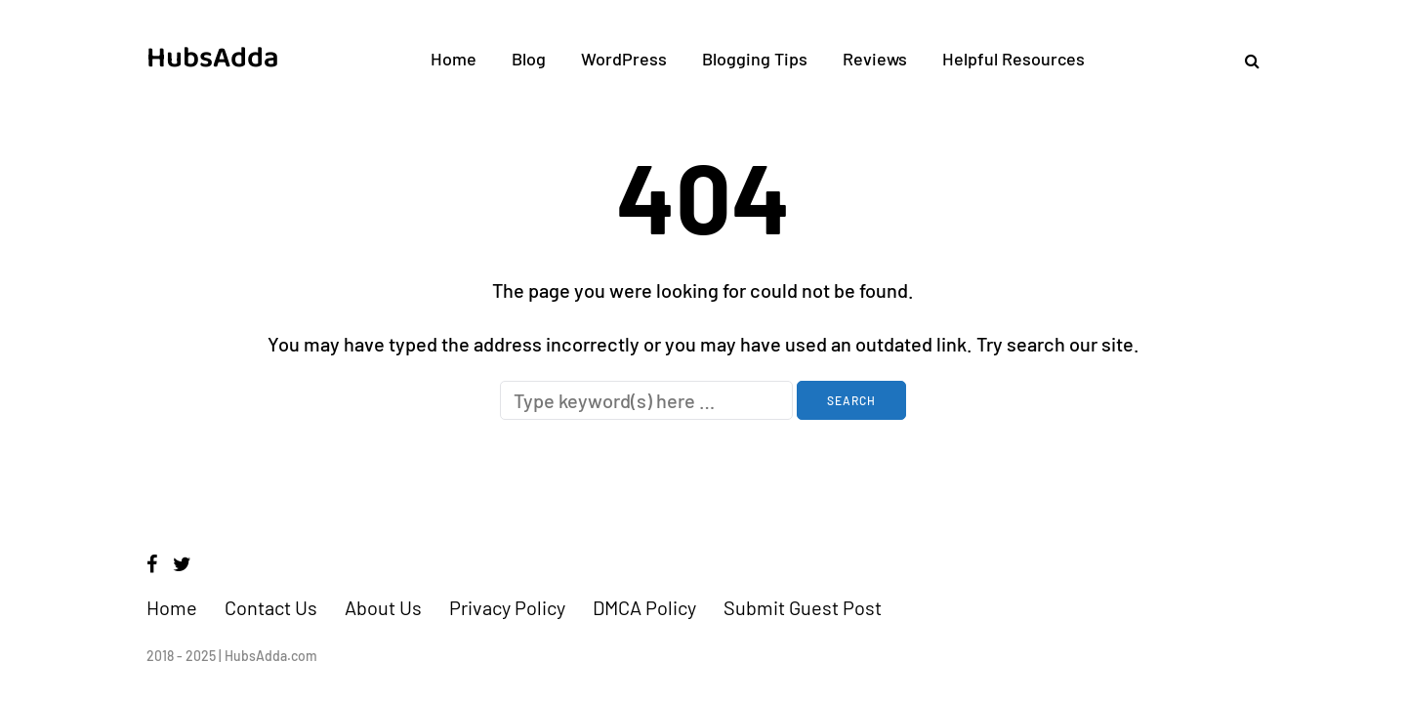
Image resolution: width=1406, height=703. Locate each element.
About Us (383, 607)
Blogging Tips (754, 58)
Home (453, 58)
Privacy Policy (507, 607)
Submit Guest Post (803, 607)
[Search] (646, 400)
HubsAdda (212, 58)
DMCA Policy (644, 607)
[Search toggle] (1245, 60)
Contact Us (271, 607)
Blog (529, 58)
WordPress (624, 58)
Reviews (875, 58)
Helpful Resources (1013, 58)
